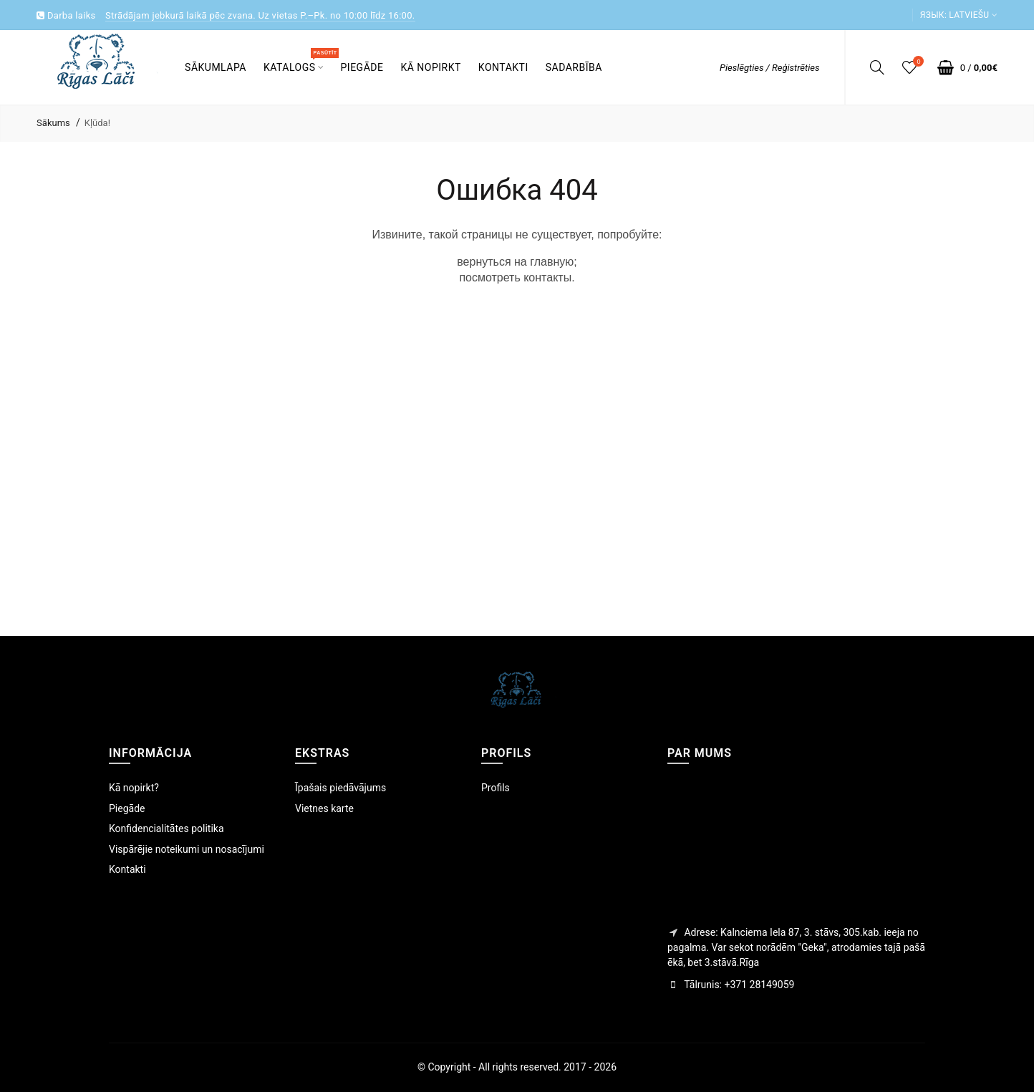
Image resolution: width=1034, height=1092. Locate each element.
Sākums (53, 122)
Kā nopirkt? (134, 787)
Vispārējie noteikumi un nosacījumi (186, 849)
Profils (495, 787)
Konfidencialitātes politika (166, 828)
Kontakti (127, 869)
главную (552, 262)
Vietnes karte (324, 808)
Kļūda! (97, 122)
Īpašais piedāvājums (340, 787)
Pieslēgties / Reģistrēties (769, 67)
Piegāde (127, 808)
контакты (547, 277)
